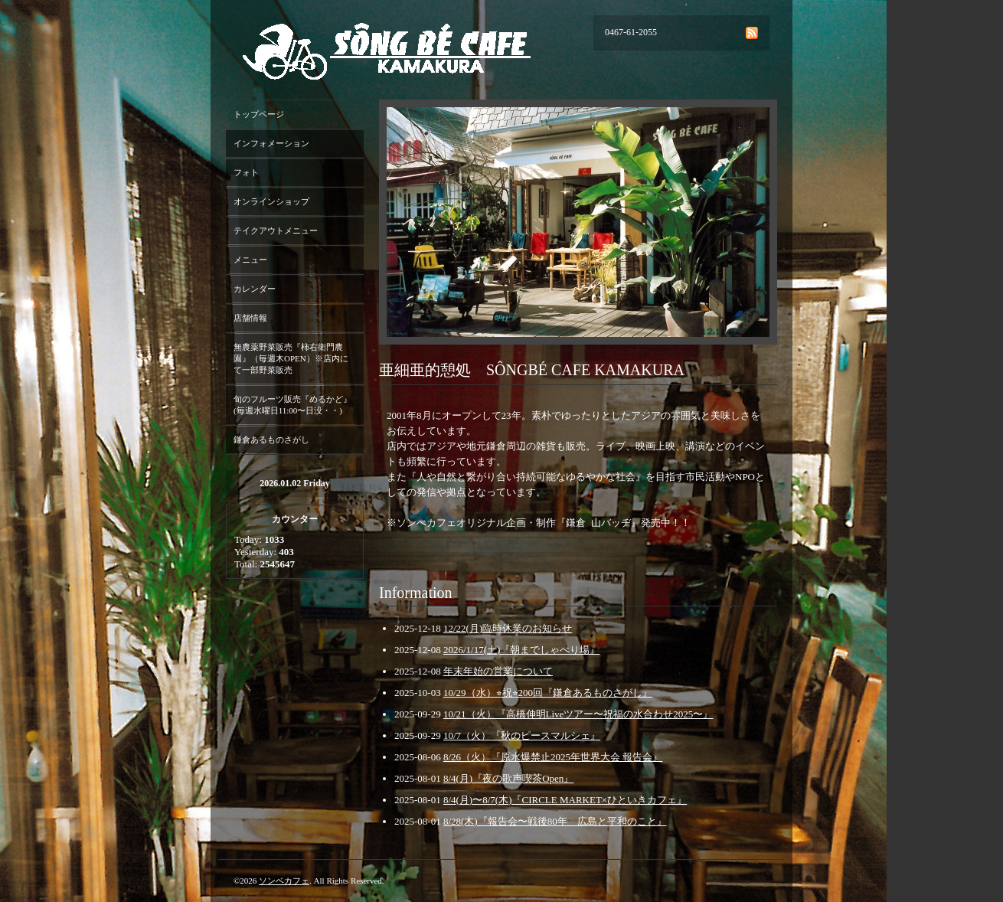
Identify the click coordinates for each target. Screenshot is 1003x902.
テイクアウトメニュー (276, 230)
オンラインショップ (271, 201)
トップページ (259, 114)
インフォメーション (271, 143)
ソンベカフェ (284, 880)
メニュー (250, 259)
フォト (246, 172)
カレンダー (255, 288)
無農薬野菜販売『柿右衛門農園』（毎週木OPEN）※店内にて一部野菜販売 (291, 358)
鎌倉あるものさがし (271, 439)
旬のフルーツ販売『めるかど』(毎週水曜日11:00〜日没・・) (292, 404)
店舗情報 (250, 317)
